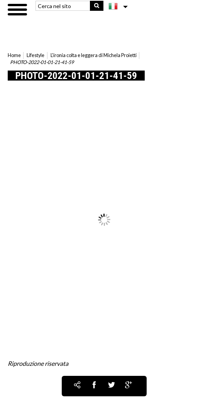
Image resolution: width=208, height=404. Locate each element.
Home (14, 55)
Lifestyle (35, 55)
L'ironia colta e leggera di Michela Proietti (94, 55)
